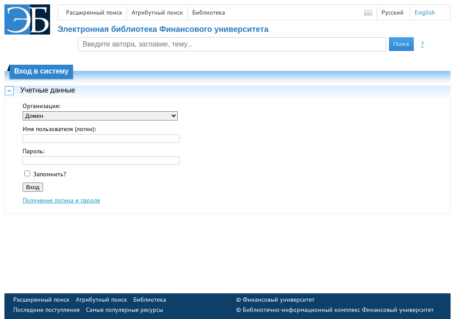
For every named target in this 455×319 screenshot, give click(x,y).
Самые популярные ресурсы (124, 310)
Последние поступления (46, 310)
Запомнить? (49, 174)
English (425, 12)
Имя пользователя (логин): (59, 129)
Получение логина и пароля (61, 200)
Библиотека (208, 12)
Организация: (41, 106)
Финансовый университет (279, 299)
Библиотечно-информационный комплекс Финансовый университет (338, 310)
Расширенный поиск (94, 12)
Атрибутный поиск (157, 12)
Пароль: (33, 151)
